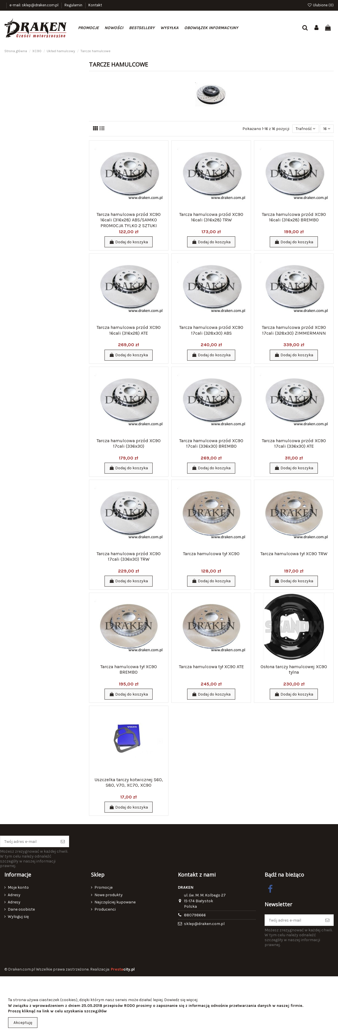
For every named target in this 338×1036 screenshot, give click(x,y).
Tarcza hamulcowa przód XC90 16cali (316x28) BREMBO (294, 217)
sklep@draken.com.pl (204, 923)
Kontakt (95, 5)
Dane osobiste (21, 909)
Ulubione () (320, 5)
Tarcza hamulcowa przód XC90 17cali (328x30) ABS (211, 330)
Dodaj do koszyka (128, 242)
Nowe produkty (108, 894)
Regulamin (73, 5)
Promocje (103, 887)
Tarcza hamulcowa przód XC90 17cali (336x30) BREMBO (211, 443)
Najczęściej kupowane (115, 902)
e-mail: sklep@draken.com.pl (34, 5)
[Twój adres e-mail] (28, 841)
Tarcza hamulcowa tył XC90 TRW (293, 553)
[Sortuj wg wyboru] (305, 129)
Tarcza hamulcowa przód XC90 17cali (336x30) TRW (128, 556)
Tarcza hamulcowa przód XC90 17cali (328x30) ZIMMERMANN (294, 330)
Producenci (105, 909)
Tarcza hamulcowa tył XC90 (211, 553)
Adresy (14, 894)
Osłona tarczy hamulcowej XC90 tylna (294, 669)
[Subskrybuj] (63, 841)
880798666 (195, 915)
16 (326, 128)
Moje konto (18, 887)
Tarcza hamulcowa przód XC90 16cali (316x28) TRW (211, 217)
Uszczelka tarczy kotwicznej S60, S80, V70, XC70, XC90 (128, 782)
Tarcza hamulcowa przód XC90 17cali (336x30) (128, 443)
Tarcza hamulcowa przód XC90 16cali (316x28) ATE (128, 330)
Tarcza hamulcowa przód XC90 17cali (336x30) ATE (294, 443)
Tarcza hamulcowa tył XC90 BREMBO (128, 669)
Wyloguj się (18, 916)
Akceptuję (23, 1022)
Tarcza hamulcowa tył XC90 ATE (211, 666)
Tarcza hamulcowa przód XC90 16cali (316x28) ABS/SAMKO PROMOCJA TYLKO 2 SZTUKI (128, 220)
